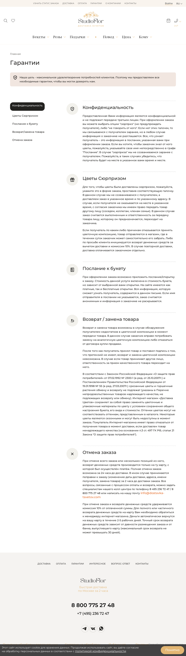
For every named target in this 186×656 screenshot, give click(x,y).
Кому (143, 37)
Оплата (82, 3)
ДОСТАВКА (44, 563)
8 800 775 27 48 (93, 605)
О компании (113, 3)
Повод (108, 37)
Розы (57, 37)
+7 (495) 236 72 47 (93, 613)
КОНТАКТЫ (141, 563)
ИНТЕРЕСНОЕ (97, 563)
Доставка (68, 3)
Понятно (172, 650)
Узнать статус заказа (46, 3)
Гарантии (96, 3)
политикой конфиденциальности (100, 651)
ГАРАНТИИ (77, 563)
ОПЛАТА (61, 563)
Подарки (77, 37)
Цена (126, 37)
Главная (15, 54)
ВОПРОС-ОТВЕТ (120, 563)
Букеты (38, 37)
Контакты (130, 3)
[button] (5, 19)
